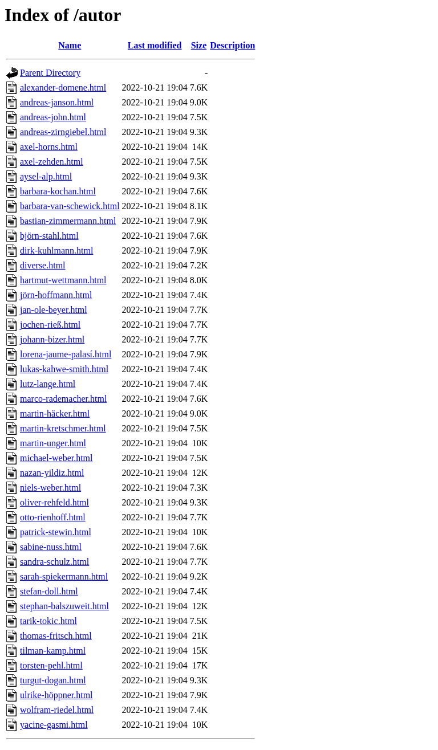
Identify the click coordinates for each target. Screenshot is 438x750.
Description (232, 45)
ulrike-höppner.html (56, 695)
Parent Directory (50, 73)
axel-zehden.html (51, 161)
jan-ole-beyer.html (53, 310)
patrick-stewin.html (55, 532)
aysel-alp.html (46, 176)
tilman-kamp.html (53, 650)
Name (69, 45)
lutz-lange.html (47, 384)
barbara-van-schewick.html (70, 206)
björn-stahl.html (49, 236)
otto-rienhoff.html (53, 517)
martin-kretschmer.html (63, 428)
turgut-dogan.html (53, 680)
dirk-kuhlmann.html (56, 250)
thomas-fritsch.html (56, 636)
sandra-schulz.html (54, 561)
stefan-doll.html (49, 591)
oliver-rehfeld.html (54, 502)
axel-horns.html (49, 147)
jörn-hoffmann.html (56, 295)
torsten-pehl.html (51, 665)
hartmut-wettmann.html (63, 280)
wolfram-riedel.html (57, 710)
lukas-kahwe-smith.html (64, 369)
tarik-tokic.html (48, 621)
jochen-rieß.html (50, 324)
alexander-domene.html (63, 87)
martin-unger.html (53, 443)
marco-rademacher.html (63, 398)
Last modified (155, 45)
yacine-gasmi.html (54, 724)
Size (199, 45)
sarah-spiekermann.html (64, 576)
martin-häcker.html (55, 413)
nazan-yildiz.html (52, 473)
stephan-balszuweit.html (64, 606)
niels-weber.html (50, 487)
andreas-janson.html (57, 102)
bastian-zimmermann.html (68, 221)
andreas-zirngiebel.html (63, 132)
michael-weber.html (56, 458)
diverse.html (43, 265)
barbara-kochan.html (58, 191)
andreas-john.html (53, 117)
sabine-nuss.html (51, 547)
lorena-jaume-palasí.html (65, 354)
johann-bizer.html (52, 339)
